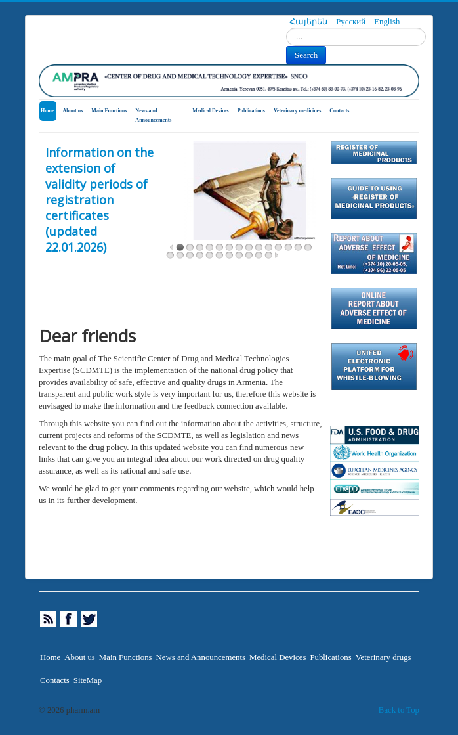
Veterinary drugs (383, 657)
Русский (351, 21)
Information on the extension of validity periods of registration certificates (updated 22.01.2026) (99, 200)
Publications (251, 111)
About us (72, 111)
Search (306, 55)
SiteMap (87, 680)
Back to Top (399, 710)
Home (47, 111)
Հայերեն (309, 21)
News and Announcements (153, 115)
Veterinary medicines (297, 111)
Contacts (339, 111)
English (387, 21)
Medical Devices (210, 111)
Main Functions (109, 111)
